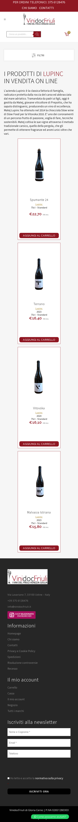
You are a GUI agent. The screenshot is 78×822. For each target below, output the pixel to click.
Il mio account (16, 699)
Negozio (13, 705)
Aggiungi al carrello (39, 235)
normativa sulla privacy (49, 778)
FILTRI (38, 55)
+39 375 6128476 (18, 600)
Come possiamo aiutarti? (50, 816)
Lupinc (39, 204)
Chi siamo (29, 8)
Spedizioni (14, 657)
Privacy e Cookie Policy (21, 651)
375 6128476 (56, 2)
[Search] (37, 34)
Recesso (12, 668)
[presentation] (30, 770)
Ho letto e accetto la (36, 778)
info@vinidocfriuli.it (19, 606)
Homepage (14, 633)
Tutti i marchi (16, 711)
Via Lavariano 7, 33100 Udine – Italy (29, 594)
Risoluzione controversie (23, 662)
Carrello (12, 687)
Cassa (11, 693)
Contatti (46, 8)
